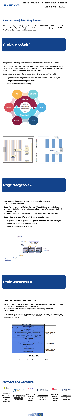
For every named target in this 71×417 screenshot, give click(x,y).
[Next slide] (61, 149)
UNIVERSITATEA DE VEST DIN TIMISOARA (19, 398)
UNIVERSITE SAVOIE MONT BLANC (30, 397)
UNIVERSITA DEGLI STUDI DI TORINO (54, 397)
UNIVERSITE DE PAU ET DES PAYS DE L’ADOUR (6, 397)
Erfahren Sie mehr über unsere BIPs (34, 360)
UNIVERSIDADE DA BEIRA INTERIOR (42, 397)
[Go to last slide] (4, 149)
